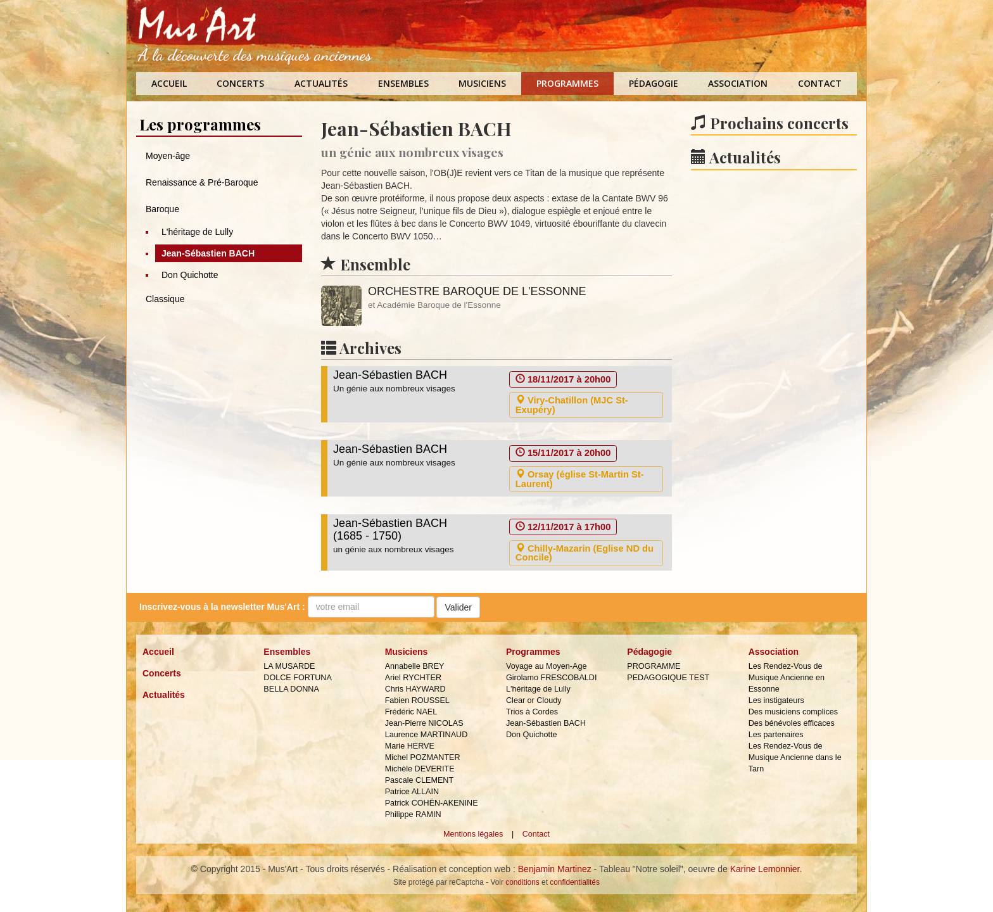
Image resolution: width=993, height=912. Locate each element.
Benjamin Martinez (554, 869)
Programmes (567, 83)
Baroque (162, 209)
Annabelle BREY (415, 666)
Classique (165, 299)
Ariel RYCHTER (413, 677)
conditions (522, 882)
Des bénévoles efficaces (792, 723)
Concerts (240, 83)
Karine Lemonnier (765, 869)
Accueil (169, 83)
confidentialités (575, 882)
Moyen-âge (168, 156)
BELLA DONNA (291, 689)
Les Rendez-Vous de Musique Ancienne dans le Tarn (795, 757)
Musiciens (482, 83)
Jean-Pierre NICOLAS (424, 723)
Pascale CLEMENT (419, 780)
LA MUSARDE (289, 666)
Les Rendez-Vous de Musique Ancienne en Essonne (787, 678)
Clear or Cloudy (534, 700)
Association (738, 83)
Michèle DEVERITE (420, 768)
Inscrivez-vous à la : (222, 607)
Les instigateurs (776, 700)
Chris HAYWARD (415, 689)
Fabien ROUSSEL (417, 700)
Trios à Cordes (532, 711)
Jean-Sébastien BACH (208, 253)
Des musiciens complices (793, 711)
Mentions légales (473, 834)
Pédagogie (653, 83)
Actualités (321, 83)
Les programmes (200, 124)
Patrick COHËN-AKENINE (431, 803)
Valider (458, 607)
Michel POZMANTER (422, 757)
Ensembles (403, 83)
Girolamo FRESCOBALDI (551, 677)
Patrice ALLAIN (412, 791)
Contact (820, 83)
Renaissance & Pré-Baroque (202, 182)
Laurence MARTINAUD (426, 734)
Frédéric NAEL (411, 711)
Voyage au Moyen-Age (546, 666)
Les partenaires (776, 734)
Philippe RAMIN (413, 814)
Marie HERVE (409, 746)
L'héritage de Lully (197, 232)
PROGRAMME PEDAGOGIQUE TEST (668, 672)
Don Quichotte (189, 275)
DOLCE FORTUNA (297, 677)
